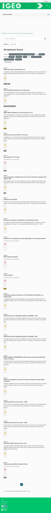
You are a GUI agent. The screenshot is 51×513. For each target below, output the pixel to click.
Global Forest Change (10, 199)
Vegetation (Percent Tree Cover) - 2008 (15, 402)
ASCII (10, 106)
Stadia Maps (4, 33)
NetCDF (5, 106)
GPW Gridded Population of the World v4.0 (17, 90)
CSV (5, 128)
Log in (46, 1)
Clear (48, 14)
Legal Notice (4, 502)
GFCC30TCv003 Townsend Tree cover (15, 443)
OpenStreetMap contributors (27, 33)
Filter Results (8, 62)
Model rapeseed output (11, 257)
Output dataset (8, 275)
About (2, 500)
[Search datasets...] (23, 38)
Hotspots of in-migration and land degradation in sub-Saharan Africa (25, 238)
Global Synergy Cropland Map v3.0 (14, 69)
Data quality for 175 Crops (12, 157)
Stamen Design (11, 33)
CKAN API (3, 504)
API (22, 491)
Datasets (8, 10)
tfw (9, 83)
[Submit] (45, 38)
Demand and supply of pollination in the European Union (21, 220)
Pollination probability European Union (16, 464)
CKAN (4, 510)
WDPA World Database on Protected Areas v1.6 (18, 112)
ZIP (4, 193)
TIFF (5, 150)
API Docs (28, 491)
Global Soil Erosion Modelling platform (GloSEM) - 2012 (21, 315)
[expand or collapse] (47, 5)
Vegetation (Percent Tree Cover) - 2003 (15, 422)
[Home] (2, 10)
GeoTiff (5, 83)
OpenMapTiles (18, 33)
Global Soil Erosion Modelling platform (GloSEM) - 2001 (21, 336)
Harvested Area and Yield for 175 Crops (16, 135)
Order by (6, 44)
